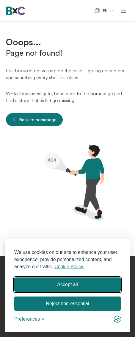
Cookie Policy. (69, 266)
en (101, 11)
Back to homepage (34, 120)
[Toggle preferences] (29, 319)
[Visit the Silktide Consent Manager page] (117, 319)
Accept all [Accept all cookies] (67, 284)
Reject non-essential (67, 303)
